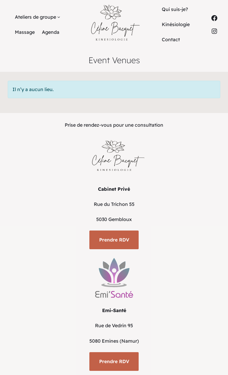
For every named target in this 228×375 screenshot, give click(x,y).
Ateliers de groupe (35, 17)
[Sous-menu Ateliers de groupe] (58, 16)
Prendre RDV (114, 240)
